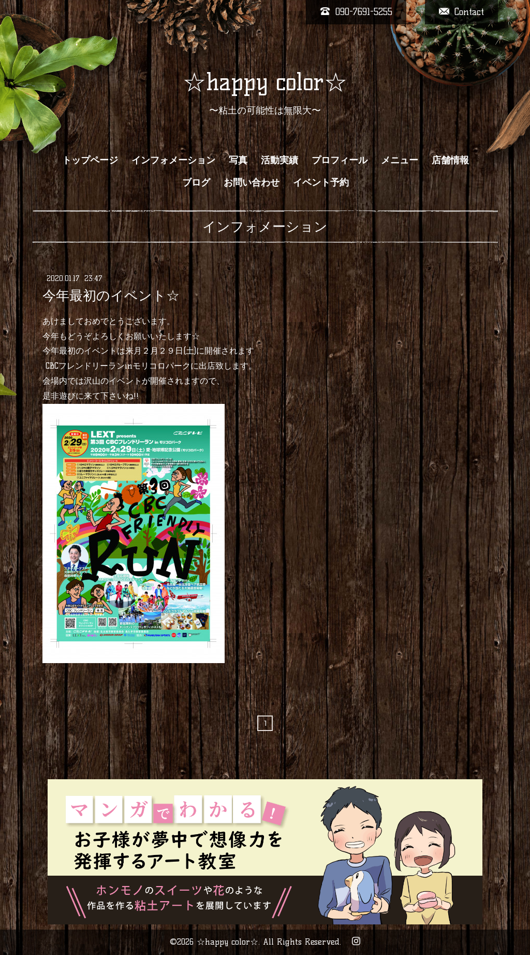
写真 (238, 160)
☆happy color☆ (265, 82)
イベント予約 (321, 182)
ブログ (196, 182)
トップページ (90, 160)
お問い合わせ (251, 182)
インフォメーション (173, 160)
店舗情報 (450, 160)
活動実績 (279, 160)
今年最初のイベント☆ (111, 295)
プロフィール (339, 160)
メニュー (399, 160)
